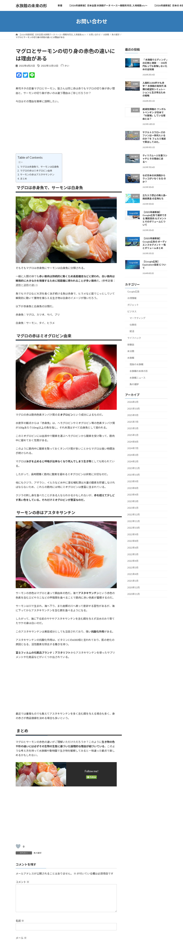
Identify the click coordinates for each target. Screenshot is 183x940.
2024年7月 (132, 448)
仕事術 (133, 324)
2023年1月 (132, 508)
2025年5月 (132, 428)
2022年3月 (132, 567)
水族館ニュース (137, 377)
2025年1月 (132, 435)
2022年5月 (132, 554)
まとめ (23, 178)
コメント (22, 882)
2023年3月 (132, 501)
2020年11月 (133, 594)
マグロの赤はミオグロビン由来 (36, 170)
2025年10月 (133, 408)
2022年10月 (133, 527)
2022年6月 (132, 547)
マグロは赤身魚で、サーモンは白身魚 (39, 166)
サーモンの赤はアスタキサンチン (37, 174)
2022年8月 (132, 541)
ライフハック (134, 338)
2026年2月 (132, 401)
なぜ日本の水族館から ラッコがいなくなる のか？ (154, 178)
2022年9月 (132, 534)
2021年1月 (132, 580)
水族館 (130, 357)
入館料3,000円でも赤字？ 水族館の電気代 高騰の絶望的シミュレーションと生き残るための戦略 (154, 89)
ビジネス (131, 311)
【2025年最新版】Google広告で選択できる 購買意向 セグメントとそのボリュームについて (155, 218)
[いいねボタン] (18, 846)
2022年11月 (133, 521)
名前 (20, 926)
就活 (132, 331)
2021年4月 (132, 574)
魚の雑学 (37, 853)
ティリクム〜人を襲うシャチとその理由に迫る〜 (155, 158)
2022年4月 (132, 560)
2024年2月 (132, 461)
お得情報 (131, 298)
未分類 (130, 351)
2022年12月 (133, 514)
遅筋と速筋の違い (26, 285)
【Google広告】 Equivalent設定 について (154, 264)
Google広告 (133, 291)
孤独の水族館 (136, 364)
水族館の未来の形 (139, 371)
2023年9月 (132, 481)
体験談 (130, 344)
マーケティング (137, 318)
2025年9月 (132, 415)
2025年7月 (132, 421)
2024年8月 (132, 441)
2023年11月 (133, 468)
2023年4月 (132, 494)
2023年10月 (133, 474)
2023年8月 (132, 488)
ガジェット (133, 304)
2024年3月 (132, 455)
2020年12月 (133, 587)
